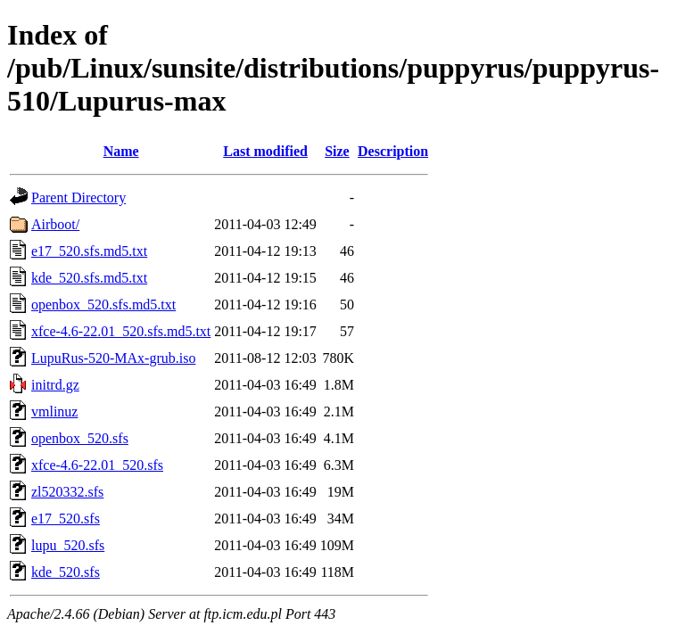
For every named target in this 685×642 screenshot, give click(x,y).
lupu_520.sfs (67, 545)
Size (337, 151)
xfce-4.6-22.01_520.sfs (97, 465)
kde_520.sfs (65, 572)
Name (121, 151)
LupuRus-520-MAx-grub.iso (113, 358)
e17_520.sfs (65, 518)
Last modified (265, 151)
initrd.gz (55, 384)
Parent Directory (78, 197)
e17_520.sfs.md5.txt (89, 251)
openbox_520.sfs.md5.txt (103, 304)
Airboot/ (55, 224)
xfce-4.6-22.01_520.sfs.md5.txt (120, 331)
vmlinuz (54, 411)
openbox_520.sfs (79, 438)
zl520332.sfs (67, 491)
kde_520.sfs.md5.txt (89, 277)
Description (393, 151)
